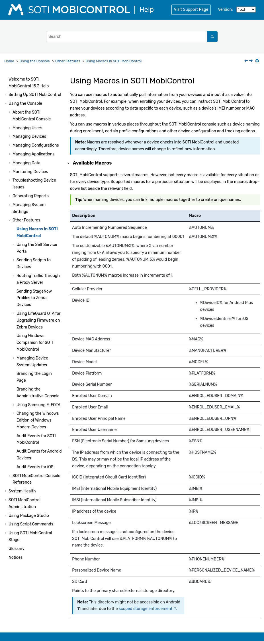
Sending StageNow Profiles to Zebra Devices (34, 298)
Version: (225, 9)
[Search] (212, 36)
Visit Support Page (191, 9)
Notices (15, 557)
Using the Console (35, 61)
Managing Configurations (36, 145)
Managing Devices (29, 136)
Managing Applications (33, 154)
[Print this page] (258, 61)
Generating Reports (31, 196)
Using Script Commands (31, 524)
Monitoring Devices (30, 171)
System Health (22, 491)
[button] (6, 79)
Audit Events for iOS (35, 467)
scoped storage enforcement (145, 608)
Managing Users (27, 128)
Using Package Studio (29, 515)
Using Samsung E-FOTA (38, 404)
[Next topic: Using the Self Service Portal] (251, 61)
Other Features (67, 61)
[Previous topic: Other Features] (247, 61)
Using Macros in (114, 61)
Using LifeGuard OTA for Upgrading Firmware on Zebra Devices (38, 320)
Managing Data (26, 163)
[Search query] (132, 36)
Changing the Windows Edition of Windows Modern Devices (38, 420)
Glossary (16, 548)
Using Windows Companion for (35, 342)
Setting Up (35, 94)
